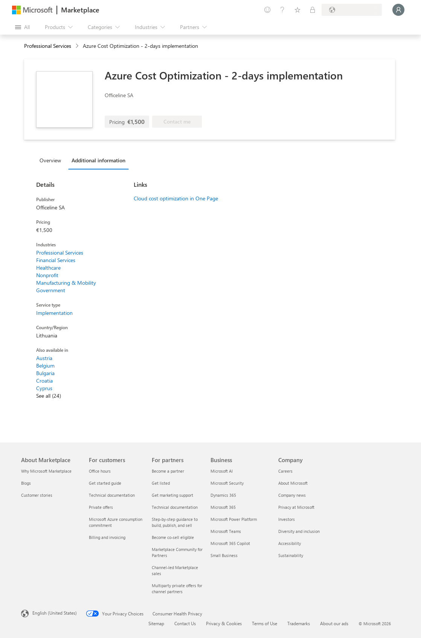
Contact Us (185, 623)
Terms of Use (264, 623)
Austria (44, 358)
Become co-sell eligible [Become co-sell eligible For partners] (173, 537)
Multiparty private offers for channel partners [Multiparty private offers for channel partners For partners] (177, 588)
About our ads (334, 623)
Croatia (44, 380)
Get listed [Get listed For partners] (161, 483)
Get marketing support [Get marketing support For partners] (172, 495)
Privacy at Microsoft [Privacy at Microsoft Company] (296, 507)
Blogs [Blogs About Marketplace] (26, 483)
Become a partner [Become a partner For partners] (168, 471)
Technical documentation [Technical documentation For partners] (175, 507)
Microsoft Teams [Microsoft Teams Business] (225, 531)
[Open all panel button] (22, 27)
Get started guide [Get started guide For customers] (105, 483)
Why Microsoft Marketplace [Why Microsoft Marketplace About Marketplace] (46, 471)
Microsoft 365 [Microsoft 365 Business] (223, 507)
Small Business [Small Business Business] (224, 555)
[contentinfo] (78, 46)
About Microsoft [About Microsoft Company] (293, 483)
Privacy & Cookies (224, 623)
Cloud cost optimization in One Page (176, 198)
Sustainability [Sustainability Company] (290, 555)
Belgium (45, 365)
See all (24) (48, 395)
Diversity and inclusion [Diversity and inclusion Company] (299, 531)
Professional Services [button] (47, 45)
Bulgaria (45, 373)
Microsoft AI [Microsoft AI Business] (221, 471)
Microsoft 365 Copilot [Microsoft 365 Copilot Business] (230, 543)
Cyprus (44, 388)
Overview (50, 160)
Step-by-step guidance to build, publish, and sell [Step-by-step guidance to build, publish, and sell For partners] (175, 522)
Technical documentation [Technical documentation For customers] (112, 495)
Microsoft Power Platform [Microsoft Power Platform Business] (233, 519)
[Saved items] (297, 10)
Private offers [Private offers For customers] (101, 507)
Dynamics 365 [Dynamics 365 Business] (223, 495)
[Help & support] (282, 10)
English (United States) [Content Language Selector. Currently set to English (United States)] (54, 613)
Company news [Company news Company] (292, 495)
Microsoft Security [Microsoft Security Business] (227, 483)
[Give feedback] (267, 10)
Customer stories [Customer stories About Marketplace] (36, 495)
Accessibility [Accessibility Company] (289, 543)
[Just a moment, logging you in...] (398, 10)
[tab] (52, 160)
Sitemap (156, 623)
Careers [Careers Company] (285, 471)
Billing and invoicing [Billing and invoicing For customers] (107, 537)
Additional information (98, 160)
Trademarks (298, 623)
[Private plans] (313, 10)
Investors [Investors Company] (286, 519)
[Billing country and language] (352, 10)
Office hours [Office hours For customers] (100, 471)
